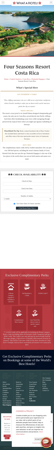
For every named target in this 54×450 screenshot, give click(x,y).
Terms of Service (8, 448)
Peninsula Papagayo (38, 79)
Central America (15, 79)
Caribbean (6, 392)
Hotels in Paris (20, 403)
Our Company (46, 378)
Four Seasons (33, 382)
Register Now (8, 437)
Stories (44, 384)
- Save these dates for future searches (27, 203)
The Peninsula (33, 390)
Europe (5, 399)
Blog (43, 382)
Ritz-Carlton (32, 396)
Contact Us (45, 390)
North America (7, 401)
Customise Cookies (39, 443)
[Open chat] (46, 442)
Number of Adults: (27, 196)
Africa (4, 382)
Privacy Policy (46, 448)
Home (6, 79)
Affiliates (45, 388)
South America (7, 403)
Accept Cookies (40, 439)
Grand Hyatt (32, 384)
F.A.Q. (44, 386)
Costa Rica (26, 79)
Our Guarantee (46, 380)
